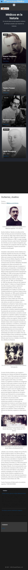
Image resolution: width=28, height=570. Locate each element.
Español (5, 8)
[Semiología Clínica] (14, 1)
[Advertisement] (14, 177)
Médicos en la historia (12, 203)
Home (3, 528)
